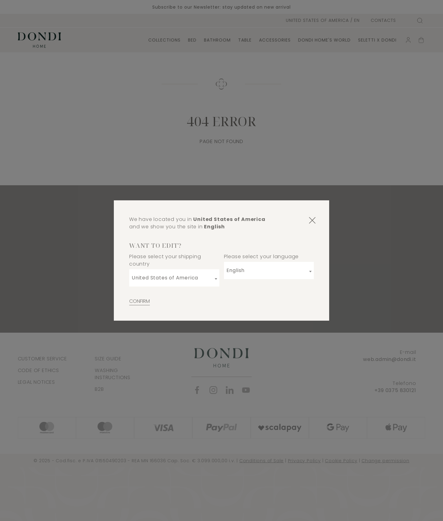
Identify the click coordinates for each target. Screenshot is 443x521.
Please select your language (261, 256)
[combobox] (174, 278)
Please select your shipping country (165, 260)
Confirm (139, 301)
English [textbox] (235, 270)
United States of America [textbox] (165, 277)
